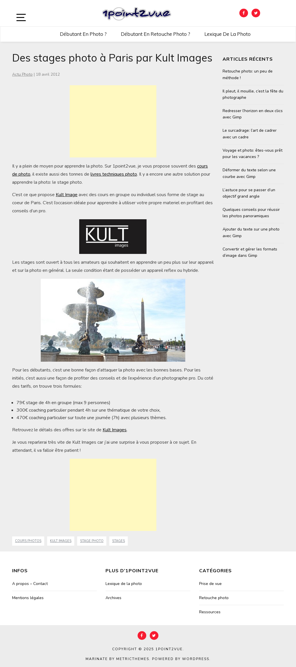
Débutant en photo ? (83, 34)
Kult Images (115, 430)
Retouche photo (214, 598)
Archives (113, 598)
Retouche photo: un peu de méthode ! (248, 74)
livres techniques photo (113, 174)
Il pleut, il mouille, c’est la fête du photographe (253, 94)
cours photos (28, 541)
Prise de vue (210, 583)
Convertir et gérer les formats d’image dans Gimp (250, 252)
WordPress (195, 659)
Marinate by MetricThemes (117, 659)
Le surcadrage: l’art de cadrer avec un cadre (250, 134)
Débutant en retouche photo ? (155, 34)
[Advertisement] (113, 121)
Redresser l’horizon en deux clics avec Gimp (253, 114)
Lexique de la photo (227, 34)
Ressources (210, 612)
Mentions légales (28, 598)
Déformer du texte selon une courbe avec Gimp (249, 173)
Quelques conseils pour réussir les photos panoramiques (251, 213)
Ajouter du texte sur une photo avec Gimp (251, 232)
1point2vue (169, 649)
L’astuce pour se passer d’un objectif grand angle (249, 193)
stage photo (91, 541)
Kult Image (66, 195)
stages (118, 541)
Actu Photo (22, 74)
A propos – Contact (30, 583)
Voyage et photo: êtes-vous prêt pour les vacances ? (252, 153)
